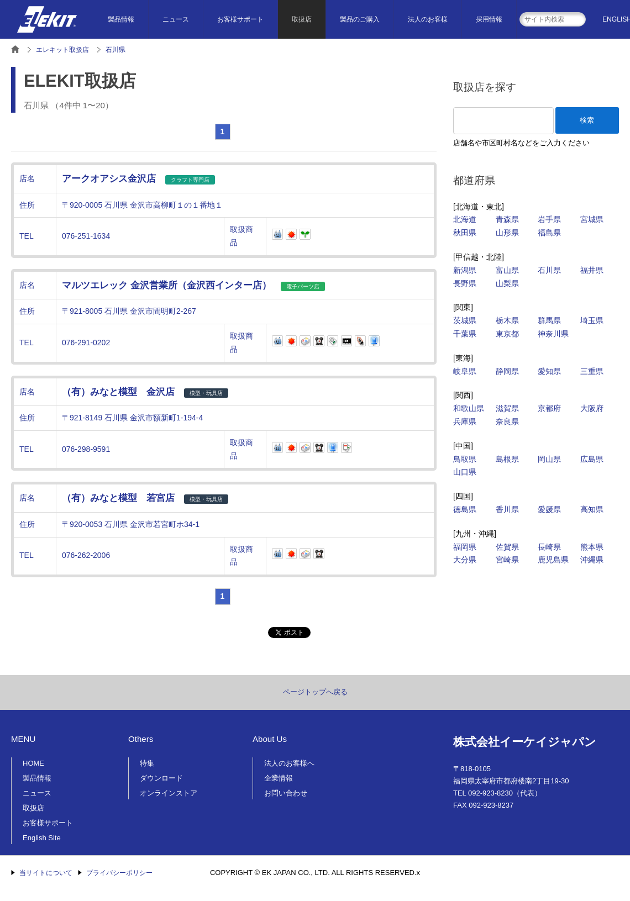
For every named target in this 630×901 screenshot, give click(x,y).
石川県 (549, 270)
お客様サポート (240, 19)
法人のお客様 (428, 19)
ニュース (175, 19)
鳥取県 (464, 459)
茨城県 (464, 320)
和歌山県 (468, 408)
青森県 (507, 219)
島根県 (507, 459)
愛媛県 (549, 509)
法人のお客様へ (289, 763)
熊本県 (591, 546)
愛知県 (549, 371)
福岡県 (464, 546)
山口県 (464, 471)
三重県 (591, 371)
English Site (42, 838)
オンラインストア (168, 793)
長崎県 (549, 546)
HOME (33, 763)
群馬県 (549, 320)
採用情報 (489, 19)
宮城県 (591, 219)
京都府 (549, 408)
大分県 (464, 559)
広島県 (591, 459)
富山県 (507, 270)
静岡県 (507, 371)
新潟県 (464, 270)
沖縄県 (591, 559)
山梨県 (507, 283)
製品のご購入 (360, 19)
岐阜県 (464, 371)
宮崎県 (507, 559)
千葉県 (464, 333)
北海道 (464, 219)
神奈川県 (553, 333)
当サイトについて (45, 873)
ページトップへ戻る (315, 692)
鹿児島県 (553, 559)
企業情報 (278, 778)
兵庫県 (464, 421)
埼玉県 (591, 320)
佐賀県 (507, 546)
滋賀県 (507, 408)
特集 (147, 763)
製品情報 (121, 19)
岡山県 (549, 459)
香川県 (507, 509)
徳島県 (464, 509)
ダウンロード (161, 778)
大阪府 (591, 408)
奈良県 (507, 421)
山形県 (507, 232)
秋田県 (464, 232)
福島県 (549, 232)
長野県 (464, 283)
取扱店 (302, 19)
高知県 (591, 509)
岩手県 (549, 219)
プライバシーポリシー (119, 873)
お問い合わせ (285, 793)
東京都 (507, 333)
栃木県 (507, 320)
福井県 (591, 270)
